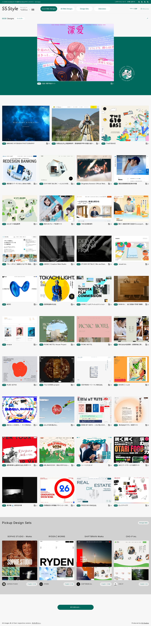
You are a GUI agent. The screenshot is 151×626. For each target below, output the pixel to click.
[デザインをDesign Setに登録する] (112, 83)
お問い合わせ (131, 2)
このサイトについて (120, 2)
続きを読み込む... (75, 607)
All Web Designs (66, 9)
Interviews (102, 9)
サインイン (145, 9)
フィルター (20, 18)
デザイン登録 (133, 9)
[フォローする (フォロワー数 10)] (31, 584)
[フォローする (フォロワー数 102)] (106, 584)
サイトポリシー (36, 623)
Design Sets (84, 9)
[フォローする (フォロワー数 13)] (68, 584)
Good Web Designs (49, 9)
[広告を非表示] (147, 612)
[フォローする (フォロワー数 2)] (144, 584)
